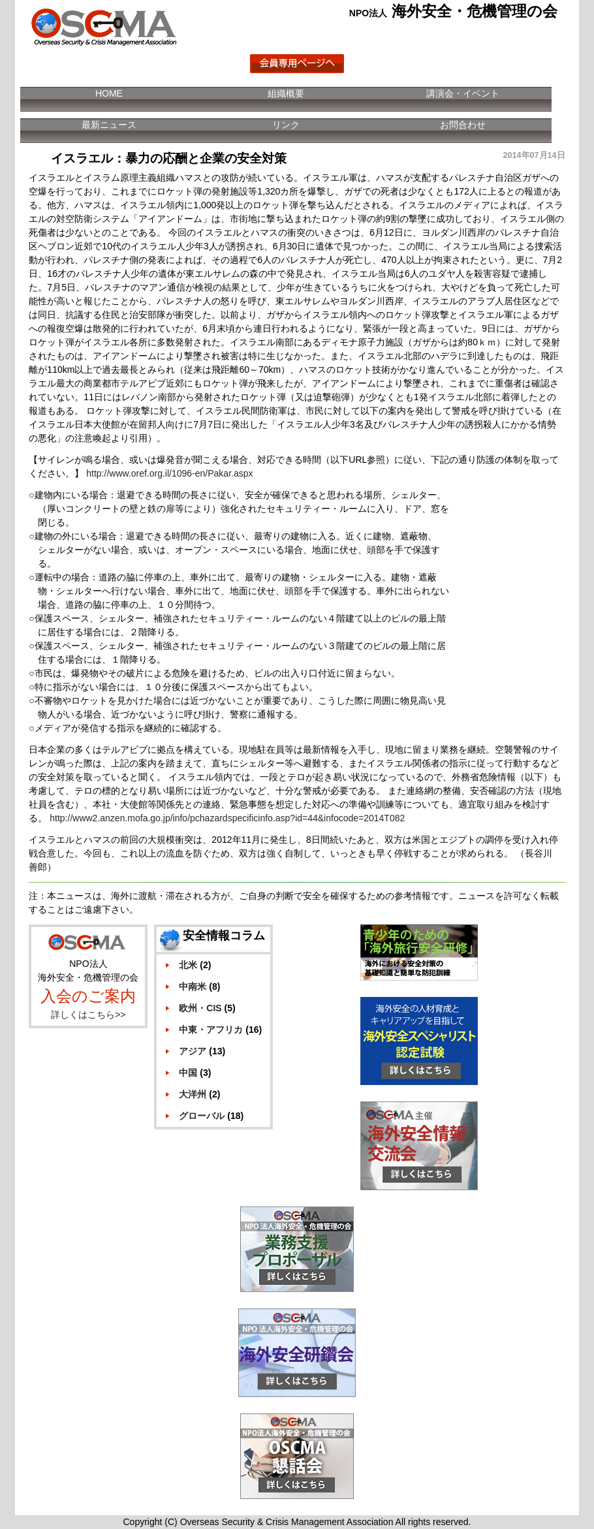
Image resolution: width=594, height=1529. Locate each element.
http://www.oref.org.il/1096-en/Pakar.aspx (169, 473)
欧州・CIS (200, 1008)
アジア (192, 1051)
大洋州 (192, 1094)
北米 (188, 965)
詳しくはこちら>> (88, 1014)
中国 (188, 1072)
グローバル (202, 1116)
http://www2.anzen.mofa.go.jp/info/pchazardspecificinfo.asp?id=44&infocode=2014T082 (227, 818)
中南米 (192, 986)
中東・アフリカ (211, 1029)
